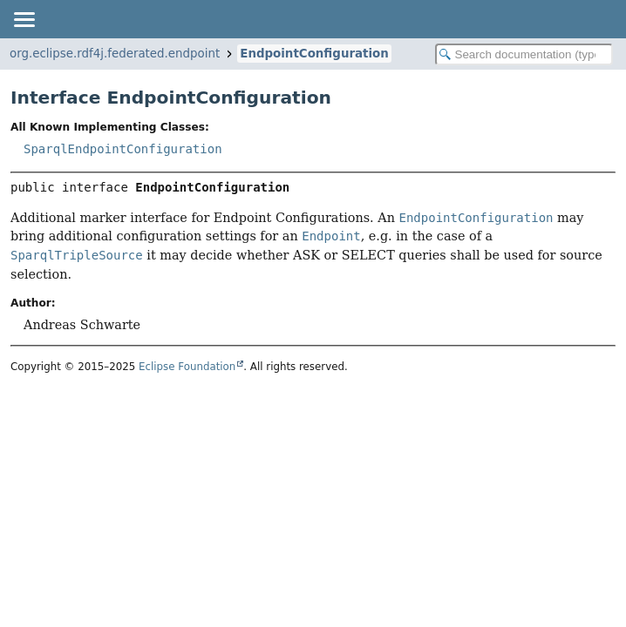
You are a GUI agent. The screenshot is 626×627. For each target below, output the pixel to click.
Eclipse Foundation (187, 367)
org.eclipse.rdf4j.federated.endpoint (115, 53)
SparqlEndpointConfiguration (123, 149)
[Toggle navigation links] (23, 19)
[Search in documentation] (524, 54)
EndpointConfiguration (314, 53)
